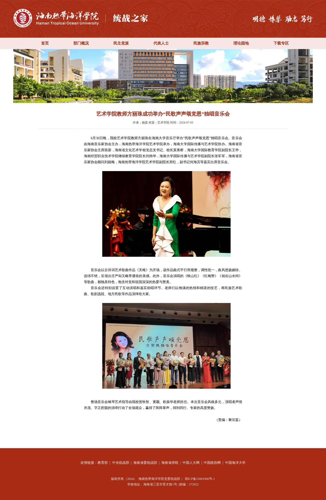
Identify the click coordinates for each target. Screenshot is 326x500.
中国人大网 (191, 462)
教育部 (103, 462)
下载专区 (281, 43)
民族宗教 (201, 43)
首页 (45, 43)
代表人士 (161, 43)
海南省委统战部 (145, 462)
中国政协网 (212, 462)
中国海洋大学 (235, 462)
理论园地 (241, 43)
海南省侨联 (169, 462)
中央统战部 (120, 462)
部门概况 (81, 43)
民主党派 (121, 43)
